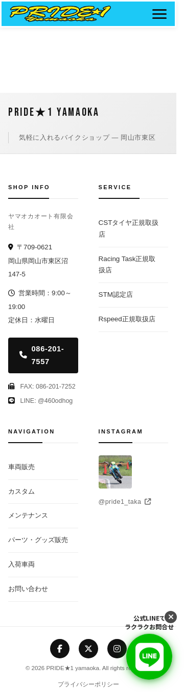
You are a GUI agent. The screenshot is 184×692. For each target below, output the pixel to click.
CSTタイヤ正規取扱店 (129, 228)
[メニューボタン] (159, 14)
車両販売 (21, 467)
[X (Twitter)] (88, 648)
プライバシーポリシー (88, 684)
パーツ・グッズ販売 (38, 540)
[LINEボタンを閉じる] (171, 617)
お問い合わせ (28, 589)
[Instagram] (117, 648)
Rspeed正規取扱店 (127, 319)
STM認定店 (116, 294)
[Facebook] (60, 648)
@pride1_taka (125, 501)
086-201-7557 (41, 355)
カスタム (21, 491)
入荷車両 (21, 564)
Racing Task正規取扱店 (127, 264)
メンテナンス (28, 515)
